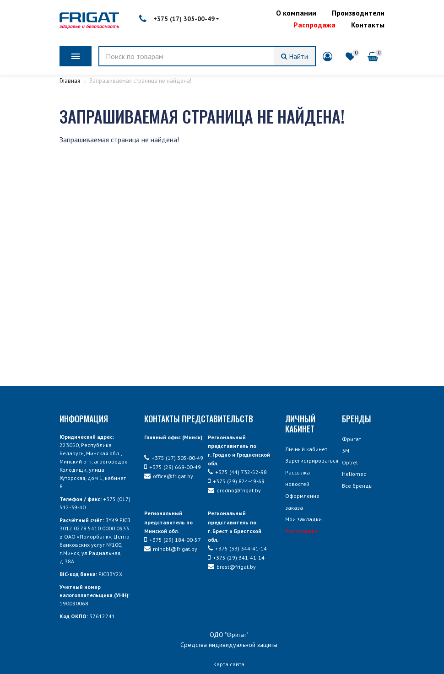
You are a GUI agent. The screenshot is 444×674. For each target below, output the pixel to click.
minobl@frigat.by (170, 548)
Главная (70, 81)
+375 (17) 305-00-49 (179, 18)
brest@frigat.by (232, 566)
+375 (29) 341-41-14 (236, 557)
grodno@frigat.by (234, 490)
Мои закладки (303, 519)
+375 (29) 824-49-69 (236, 481)
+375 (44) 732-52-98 (237, 472)
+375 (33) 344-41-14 (237, 548)
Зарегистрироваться (311, 460)
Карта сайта (228, 664)
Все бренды (357, 485)
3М (345, 450)
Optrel (350, 462)
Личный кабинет (306, 449)
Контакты (367, 24)
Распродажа (314, 24)
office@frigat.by (168, 476)
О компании (296, 12)
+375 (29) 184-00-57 (172, 539)
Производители (358, 12)
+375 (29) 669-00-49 (172, 467)
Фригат (351, 439)
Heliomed (354, 473)
